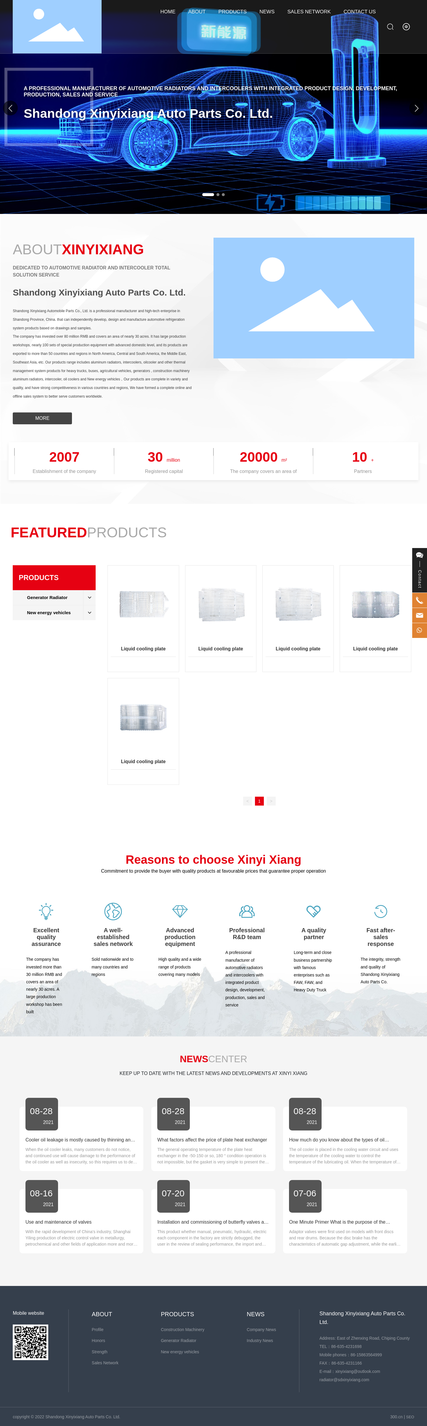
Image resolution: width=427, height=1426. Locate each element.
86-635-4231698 (346, 1346)
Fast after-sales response (380, 937)
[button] (416, 108)
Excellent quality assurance (46, 937)
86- (354, 1354)
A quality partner (313, 933)
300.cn (396, 1416)
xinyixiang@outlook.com (357, 1371)
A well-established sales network (113, 937)
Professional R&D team (247, 933)
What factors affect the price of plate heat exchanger (212, 1139)
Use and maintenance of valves (58, 1222)
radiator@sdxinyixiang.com (344, 1379)
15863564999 (369, 1354)
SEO (410, 1417)
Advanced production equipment (180, 937)
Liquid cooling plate (143, 648)
